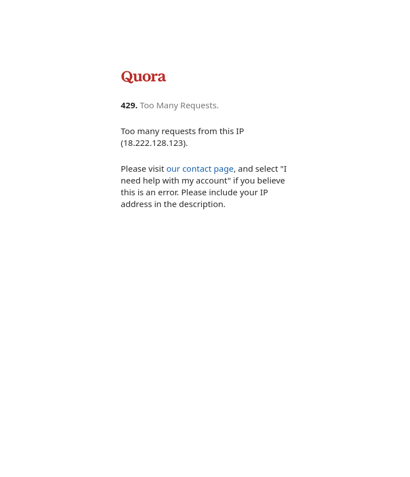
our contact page (200, 168)
